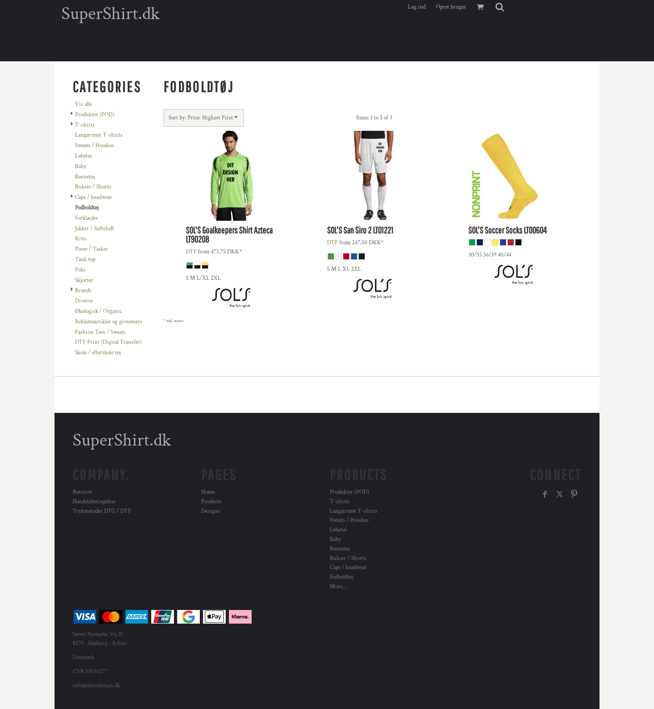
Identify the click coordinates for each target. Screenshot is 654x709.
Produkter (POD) (94, 115)
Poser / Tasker (91, 249)
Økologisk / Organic (98, 311)
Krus (81, 239)
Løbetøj (83, 156)
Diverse (84, 301)
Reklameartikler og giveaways (108, 322)
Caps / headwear (93, 197)
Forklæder (86, 218)
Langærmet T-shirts (99, 135)
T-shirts (85, 125)
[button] (499, 6)
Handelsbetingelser (94, 502)
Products (211, 502)
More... (338, 586)
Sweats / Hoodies (94, 145)
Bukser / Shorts (93, 187)
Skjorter (84, 280)
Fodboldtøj (341, 577)
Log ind (417, 7)
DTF (191, 252)
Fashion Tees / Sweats (100, 332)
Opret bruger (451, 7)
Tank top (85, 259)
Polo (80, 270)
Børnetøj (85, 177)
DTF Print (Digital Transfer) (108, 342)
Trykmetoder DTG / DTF (102, 511)
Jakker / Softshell (94, 229)
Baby (80, 166)
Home (208, 492)
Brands (83, 290)
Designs (210, 511)
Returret (82, 492)
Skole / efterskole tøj (98, 353)
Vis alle (83, 104)
